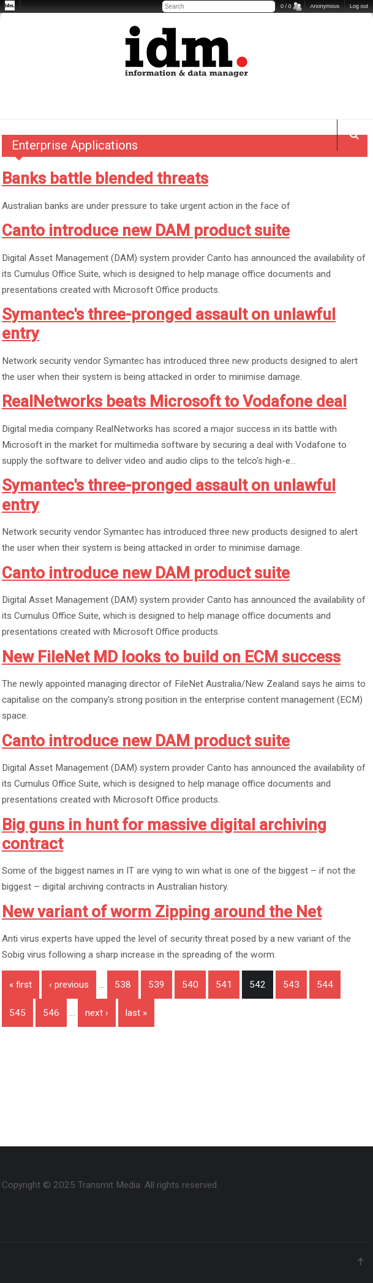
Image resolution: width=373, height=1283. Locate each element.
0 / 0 (286, 6)
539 (156, 984)
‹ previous (69, 984)
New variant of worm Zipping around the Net (162, 912)
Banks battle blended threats (105, 178)
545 (17, 1012)
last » (136, 1012)
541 (224, 984)
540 (190, 984)
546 (51, 1012)
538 (123, 984)
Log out (359, 6)
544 (325, 984)
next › (96, 1012)
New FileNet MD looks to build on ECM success (171, 657)
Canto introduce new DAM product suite (146, 230)
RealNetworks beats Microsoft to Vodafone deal (174, 401)
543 (291, 984)
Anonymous (324, 6)
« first (20, 984)
